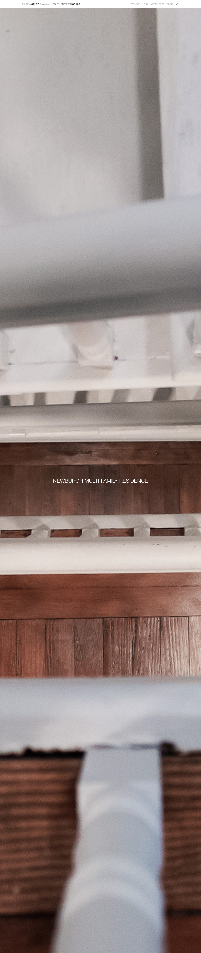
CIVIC (146, 4)
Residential (136, 4)
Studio (170, 4)
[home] (75, 4)
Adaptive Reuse (157, 4)
